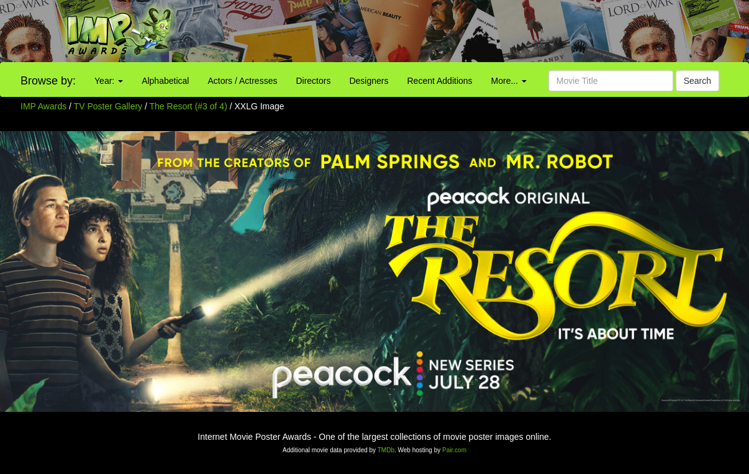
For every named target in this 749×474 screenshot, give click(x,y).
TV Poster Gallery (108, 106)
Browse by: (48, 81)
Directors (313, 81)
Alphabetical (165, 81)
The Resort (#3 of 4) (188, 106)
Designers (368, 81)
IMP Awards (43, 106)
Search (697, 81)
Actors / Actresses (242, 81)
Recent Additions (440, 81)
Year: (108, 81)
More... (509, 81)
